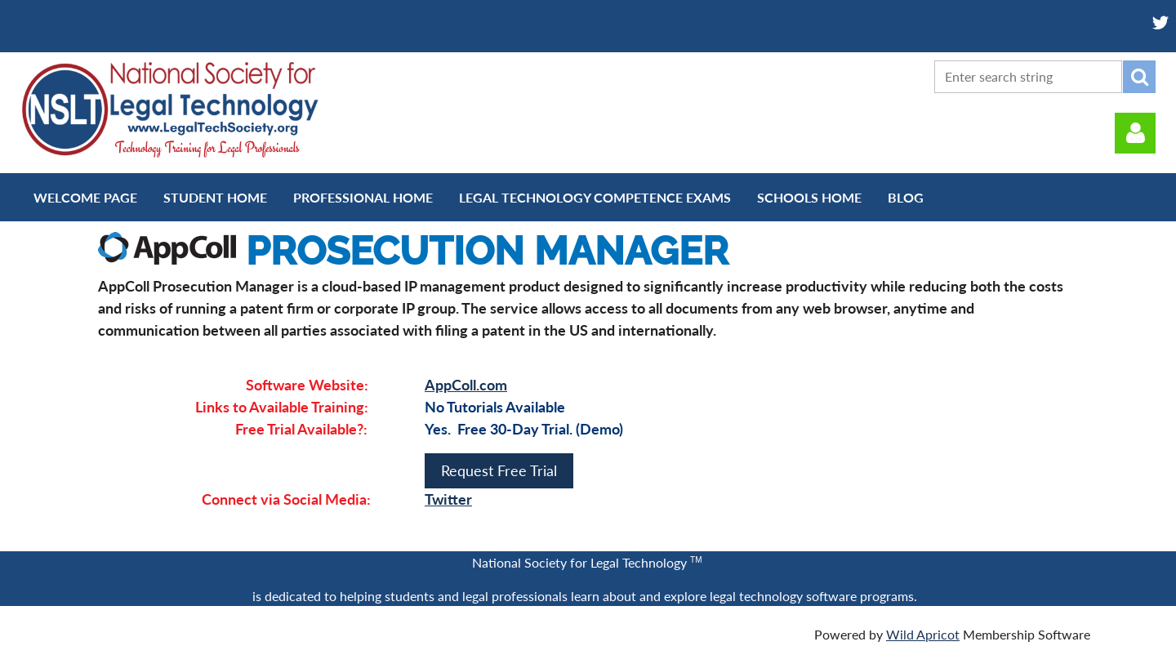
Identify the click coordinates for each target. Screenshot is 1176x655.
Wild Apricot (923, 634)
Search (1139, 76)
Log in (1135, 133)
